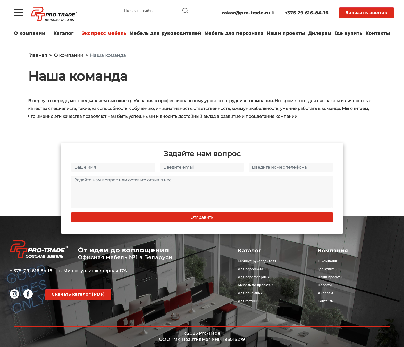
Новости (325, 285)
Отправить (201, 217)
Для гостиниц (249, 301)
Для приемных (250, 293)
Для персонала (250, 269)
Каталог (63, 33)
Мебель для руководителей (165, 33)
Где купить (348, 33)
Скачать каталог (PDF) (78, 294)
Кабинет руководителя (257, 261)
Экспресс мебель (104, 33)
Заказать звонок (367, 12)
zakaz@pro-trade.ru (248, 12)
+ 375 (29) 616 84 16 (31, 270)
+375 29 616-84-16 (307, 12)
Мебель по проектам (255, 285)
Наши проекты (286, 33)
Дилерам (319, 33)
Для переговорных (253, 277)
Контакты (377, 33)
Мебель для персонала (234, 33)
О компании (29, 33)
